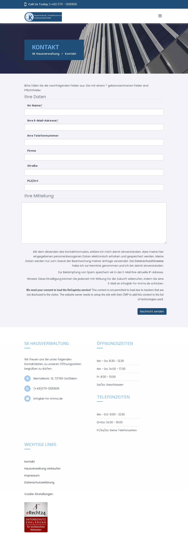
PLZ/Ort (32, 181)
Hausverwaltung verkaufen (42, 468)
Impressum (32, 475)
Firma (31, 151)
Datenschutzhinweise (149, 261)
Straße (32, 166)
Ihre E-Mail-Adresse (42, 121)
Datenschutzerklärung (39, 482)
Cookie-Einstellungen (38, 494)
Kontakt (29, 462)
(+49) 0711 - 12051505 (63, 4)
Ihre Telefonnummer (43, 136)
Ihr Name (34, 106)
